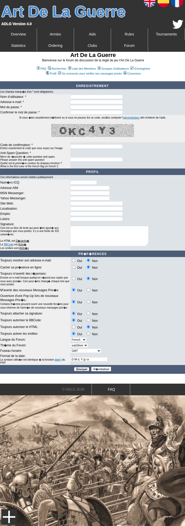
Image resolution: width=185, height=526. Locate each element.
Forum (129, 45)
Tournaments (166, 34)
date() (58, 359)
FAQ (41, 68)
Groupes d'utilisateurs (113, 68)
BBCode (8, 244)
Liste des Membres (82, 68)
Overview (18, 34)
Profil (51, 73)
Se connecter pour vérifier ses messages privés (90, 73)
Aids (92, 34)
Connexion (132, 73)
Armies (55, 34)
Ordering (55, 45)
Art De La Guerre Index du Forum (2, 79)
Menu (9, 517)
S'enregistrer (140, 68)
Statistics (18, 45)
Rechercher (57, 68)
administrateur (131, 117)
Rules (129, 34)
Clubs (92, 45)
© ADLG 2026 (73, 389)
